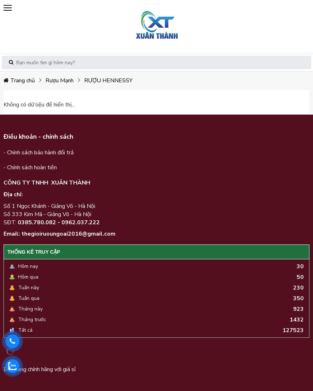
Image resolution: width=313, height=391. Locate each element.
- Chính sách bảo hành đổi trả (39, 152)
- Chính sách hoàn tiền (30, 167)
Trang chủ (19, 80)
